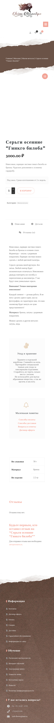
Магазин (17, 58)
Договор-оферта (27, 389)
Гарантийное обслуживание (20, 595)
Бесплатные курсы (16, 639)
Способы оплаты (27, 379)
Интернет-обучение (16, 623)
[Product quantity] (9, 150)
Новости (12, 645)
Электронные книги (16, 628)
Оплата (11, 579)
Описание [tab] (19, 183)
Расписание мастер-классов (20, 617)
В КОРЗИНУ (26, 150)
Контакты (12, 568)
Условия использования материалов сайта (18, 719)
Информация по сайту (17, 601)
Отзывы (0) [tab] (28, 192)
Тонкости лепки (15, 634)
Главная (9, 58)
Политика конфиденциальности (21, 650)
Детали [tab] (39, 183)
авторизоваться (15, 504)
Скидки (12, 584)
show (45, 76)
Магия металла (28, 58)
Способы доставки (27, 382)
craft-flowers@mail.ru (19, 676)
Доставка (12, 590)
